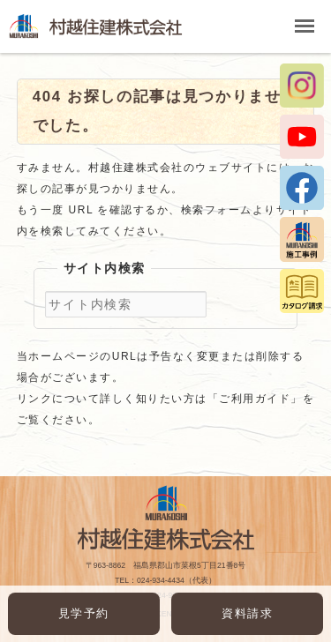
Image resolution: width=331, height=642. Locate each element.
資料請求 (247, 613)
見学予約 (83, 613)
